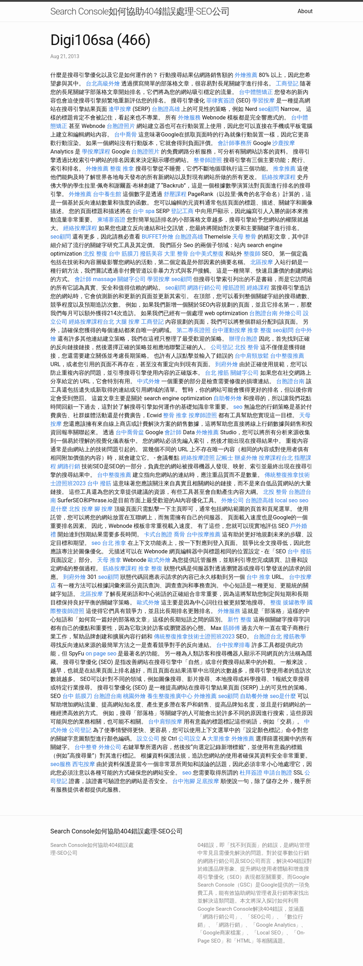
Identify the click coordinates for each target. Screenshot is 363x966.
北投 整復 (95, 253)
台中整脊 (85, 747)
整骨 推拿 (175, 415)
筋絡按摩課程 (279, 177)
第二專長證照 (194, 330)
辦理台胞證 (243, 338)
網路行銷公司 (204, 287)
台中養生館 (107, 194)
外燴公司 (290, 313)
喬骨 (179, 534)
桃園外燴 (134, 696)
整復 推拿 (122, 168)
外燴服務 (189, 117)
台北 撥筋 (217, 372)
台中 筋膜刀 (124, 253)
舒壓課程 (175, 194)
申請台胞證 (278, 772)
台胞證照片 (121, 126)
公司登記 (222, 347)
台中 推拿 (258, 577)
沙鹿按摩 (283, 143)
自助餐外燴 (227, 398)
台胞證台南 (263, 313)
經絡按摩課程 (80, 228)
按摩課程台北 (276, 457)
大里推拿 (218, 738)
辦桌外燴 (246, 457)
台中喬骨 (125, 134)
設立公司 (148, 738)
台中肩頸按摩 (165, 721)
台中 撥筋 (99, 483)
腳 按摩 (103, 509)
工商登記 (287, 83)
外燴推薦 (246, 75)
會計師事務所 (235, 143)
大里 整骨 (176, 253)
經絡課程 (258, 287)
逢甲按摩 (119, 109)
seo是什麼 (283, 696)
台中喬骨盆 (130, 432)
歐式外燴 (159, 560)
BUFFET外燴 (157, 236)
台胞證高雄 (166, 109)
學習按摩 (263, 100)
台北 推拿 (114, 543)
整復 (275, 602)
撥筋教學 (294, 636)
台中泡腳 (183, 781)
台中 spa (144, 211)
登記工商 (182, 211)
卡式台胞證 (158, 534)
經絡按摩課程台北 (91, 321)
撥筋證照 (234, 287)
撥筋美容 (151, 253)
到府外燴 (226, 364)
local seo (286, 500)
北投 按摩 (81, 509)
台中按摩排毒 (233, 645)
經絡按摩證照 (198, 457)
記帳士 (224, 457)
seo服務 (60, 764)
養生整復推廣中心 (169, 696)
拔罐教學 (294, 602)
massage (104, 279)
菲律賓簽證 (220, 100)
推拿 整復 (259, 330)
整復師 (252, 253)
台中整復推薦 (287, 355)
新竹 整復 (240, 619)
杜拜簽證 (251, 772)
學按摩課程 (96, 151)
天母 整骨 (244, 236)
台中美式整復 (207, 253)
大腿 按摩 (128, 321)
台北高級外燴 (103, 83)
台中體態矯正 (256, 92)
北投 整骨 (247, 347)
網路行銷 (68, 466)
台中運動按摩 (229, 330)
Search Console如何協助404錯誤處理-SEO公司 (140, 11)
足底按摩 (207, 781)
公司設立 (189, 738)
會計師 (82, 279)
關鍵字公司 (131, 279)
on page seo (100, 653)
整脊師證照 (208, 160)
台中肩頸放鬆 (252, 355)
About (305, 11)
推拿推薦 (284, 168)
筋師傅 (231, 628)
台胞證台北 (267, 636)
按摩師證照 (203, 415)
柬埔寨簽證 (111, 219)
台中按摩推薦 (203, 534)
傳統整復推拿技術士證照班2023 (194, 636)
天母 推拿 (109, 560)
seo (237, 406)
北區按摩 (261, 262)
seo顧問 (269, 109)
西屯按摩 (83, 764)
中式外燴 (148, 381)
